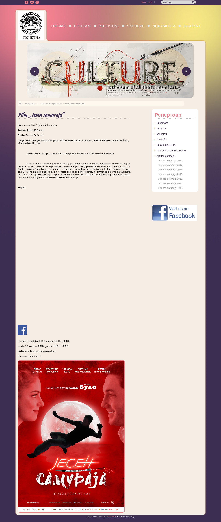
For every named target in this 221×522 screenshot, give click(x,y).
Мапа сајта (146, 2)
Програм (82, 26)
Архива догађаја (165, 156)
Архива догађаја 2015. (170, 169)
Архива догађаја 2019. (170, 188)
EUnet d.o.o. (110, 517)
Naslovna (20, 103)
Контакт (191, 26)
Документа (164, 26)
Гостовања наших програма (171, 150)
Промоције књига (165, 145)
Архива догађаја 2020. (170, 160)
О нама (58, 26)
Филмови (161, 128)
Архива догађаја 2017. (170, 178)
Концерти (161, 134)
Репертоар (109, 26)
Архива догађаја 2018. (170, 183)
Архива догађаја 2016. (51, 103)
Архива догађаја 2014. (170, 165)
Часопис (136, 26)
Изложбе (161, 139)
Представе (162, 123)
